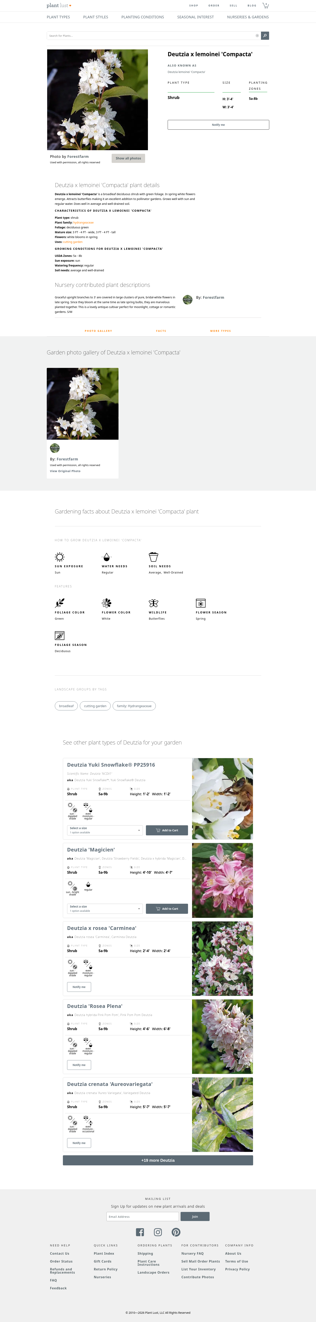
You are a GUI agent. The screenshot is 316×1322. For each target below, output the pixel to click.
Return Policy (105, 1269)
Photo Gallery (98, 331)
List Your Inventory (198, 1269)
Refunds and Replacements (62, 1271)
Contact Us (59, 1253)
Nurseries (102, 1277)
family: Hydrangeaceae (134, 706)
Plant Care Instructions (149, 1263)
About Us (233, 1253)
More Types (220, 331)
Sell (234, 5)
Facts (161, 331)
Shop (193, 5)
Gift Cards (102, 1261)
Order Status (61, 1261)
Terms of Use (236, 1261)
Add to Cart (167, 830)
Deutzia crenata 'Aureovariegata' (110, 1084)
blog (252, 5)
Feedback (58, 1288)
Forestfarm (67, 459)
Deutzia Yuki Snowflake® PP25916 (111, 764)
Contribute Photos (197, 1277)
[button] (257, 36)
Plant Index (104, 1253)
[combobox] (105, 830)
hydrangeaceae (83, 222)
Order (214, 5)
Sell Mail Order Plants (200, 1261)
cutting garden (73, 242)
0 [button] (266, 3)
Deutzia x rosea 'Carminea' (101, 927)
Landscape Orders (153, 1272)
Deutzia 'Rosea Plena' (95, 1005)
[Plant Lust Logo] (59, 5)
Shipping (145, 1253)
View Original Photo (65, 471)
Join (195, 1216)
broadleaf (66, 706)
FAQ (53, 1280)
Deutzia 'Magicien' (91, 849)
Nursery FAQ (192, 1253)
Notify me (218, 124)
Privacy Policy (237, 1269)
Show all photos (128, 158)
